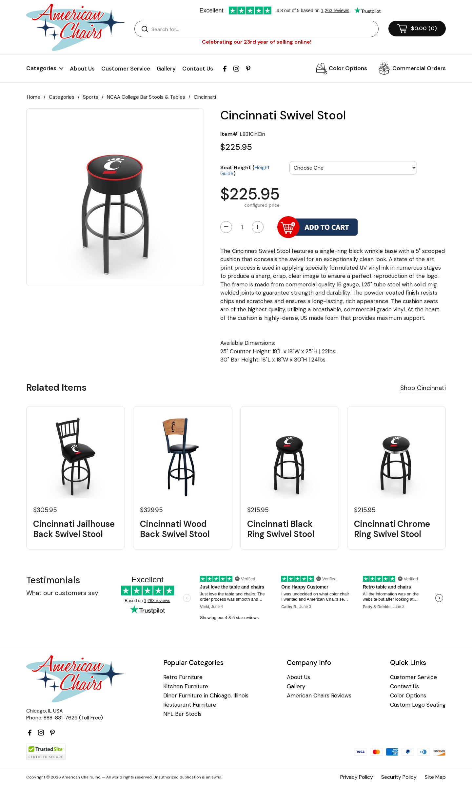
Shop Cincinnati (423, 388)
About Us (82, 68)
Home (33, 97)
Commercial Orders (419, 68)
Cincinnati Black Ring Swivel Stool (280, 529)
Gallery (166, 68)
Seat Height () (245, 170)
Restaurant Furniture (189, 705)
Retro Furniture (183, 677)
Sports (90, 97)
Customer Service (125, 68)
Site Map (435, 777)
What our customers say (62, 593)
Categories (61, 97)
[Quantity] (242, 227)
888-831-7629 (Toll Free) (73, 717)
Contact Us (197, 68)
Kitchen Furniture (185, 686)
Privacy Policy (356, 777)
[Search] (263, 29)
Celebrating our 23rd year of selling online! (256, 41)
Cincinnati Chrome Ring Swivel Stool (392, 529)
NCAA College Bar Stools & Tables (146, 97)
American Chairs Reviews (319, 695)
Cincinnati (205, 97)
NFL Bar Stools (182, 714)
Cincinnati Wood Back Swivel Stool (175, 529)
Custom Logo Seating (418, 705)
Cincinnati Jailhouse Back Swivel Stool (74, 529)
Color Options (348, 68)
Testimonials (53, 580)
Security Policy (399, 777)
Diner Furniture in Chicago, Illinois (205, 695)
